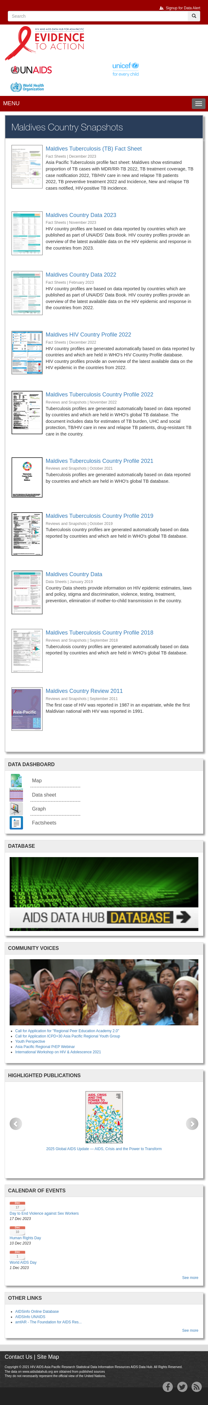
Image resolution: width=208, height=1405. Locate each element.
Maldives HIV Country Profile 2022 (88, 335)
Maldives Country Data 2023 (81, 215)
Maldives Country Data (74, 574)
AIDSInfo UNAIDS (30, 1317)
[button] (16, 1124)
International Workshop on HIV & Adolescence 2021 (58, 1052)
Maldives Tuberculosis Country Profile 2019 (99, 516)
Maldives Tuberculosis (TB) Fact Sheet (94, 149)
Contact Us (18, 1357)
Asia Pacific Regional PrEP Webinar (45, 1047)
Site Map (48, 1357)
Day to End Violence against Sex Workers (44, 1213)
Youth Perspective (30, 1041)
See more (190, 1278)
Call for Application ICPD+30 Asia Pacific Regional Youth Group (67, 1036)
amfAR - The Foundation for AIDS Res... (48, 1322)
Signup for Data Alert (183, 8)
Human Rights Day (25, 1238)
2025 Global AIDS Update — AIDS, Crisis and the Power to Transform (104, 1149)
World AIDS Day (23, 1262)
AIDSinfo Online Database (37, 1311)
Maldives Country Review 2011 (84, 691)
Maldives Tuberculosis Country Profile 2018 (99, 633)
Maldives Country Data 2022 (81, 275)
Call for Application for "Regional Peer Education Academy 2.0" (67, 1031)
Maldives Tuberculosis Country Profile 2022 (99, 394)
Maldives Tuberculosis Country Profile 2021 (99, 461)
